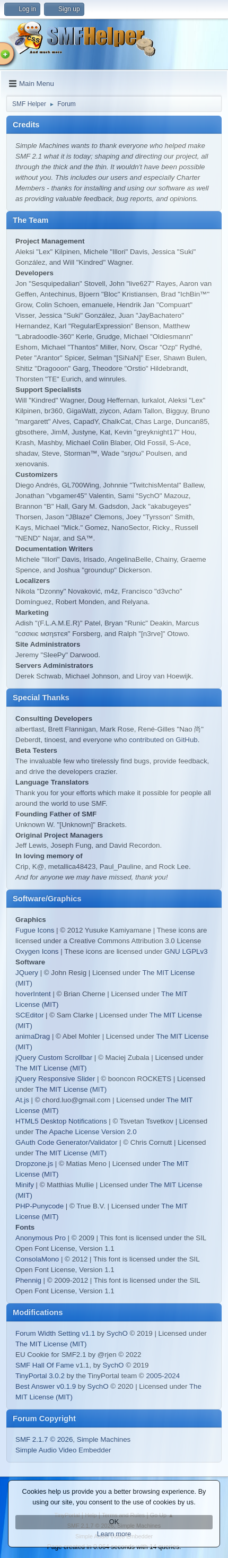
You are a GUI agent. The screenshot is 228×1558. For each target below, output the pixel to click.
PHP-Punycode (39, 1206)
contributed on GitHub (163, 740)
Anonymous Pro (40, 1238)
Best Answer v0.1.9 (45, 1386)
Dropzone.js (34, 1164)
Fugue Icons (34, 930)
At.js (22, 1100)
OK (114, 1522)
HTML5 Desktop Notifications (61, 1121)
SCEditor (29, 1015)
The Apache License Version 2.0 (86, 1132)
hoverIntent (33, 994)
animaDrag (32, 1036)
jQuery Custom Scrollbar (53, 1057)
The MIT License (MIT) (51, 1068)
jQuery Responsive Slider (55, 1079)
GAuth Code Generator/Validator (66, 1142)
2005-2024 (163, 1376)
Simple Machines (103, 1439)
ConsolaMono (37, 1259)
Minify (24, 1185)
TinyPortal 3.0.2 (40, 1376)
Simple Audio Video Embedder (63, 1450)
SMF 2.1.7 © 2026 (44, 1439)
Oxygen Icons (37, 951)
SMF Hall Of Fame (44, 1365)
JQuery (26, 973)
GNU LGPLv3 (185, 951)
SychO (117, 1333)
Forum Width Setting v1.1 (55, 1333)
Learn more (114, 1534)
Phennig (28, 1280)
